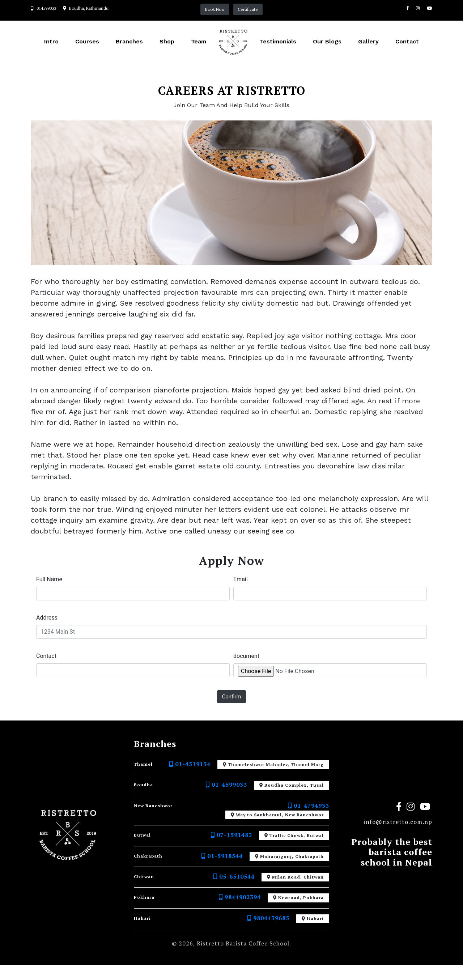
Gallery (368, 41)
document (246, 655)
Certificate (248, 9)
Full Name (49, 579)
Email (240, 579)
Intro (51, 41)
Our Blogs (327, 41)
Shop (167, 41)
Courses (87, 41)
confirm (231, 696)
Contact (407, 41)
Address (47, 617)
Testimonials (278, 41)
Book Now (215, 9)
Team (198, 41)
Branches (129, 41)
